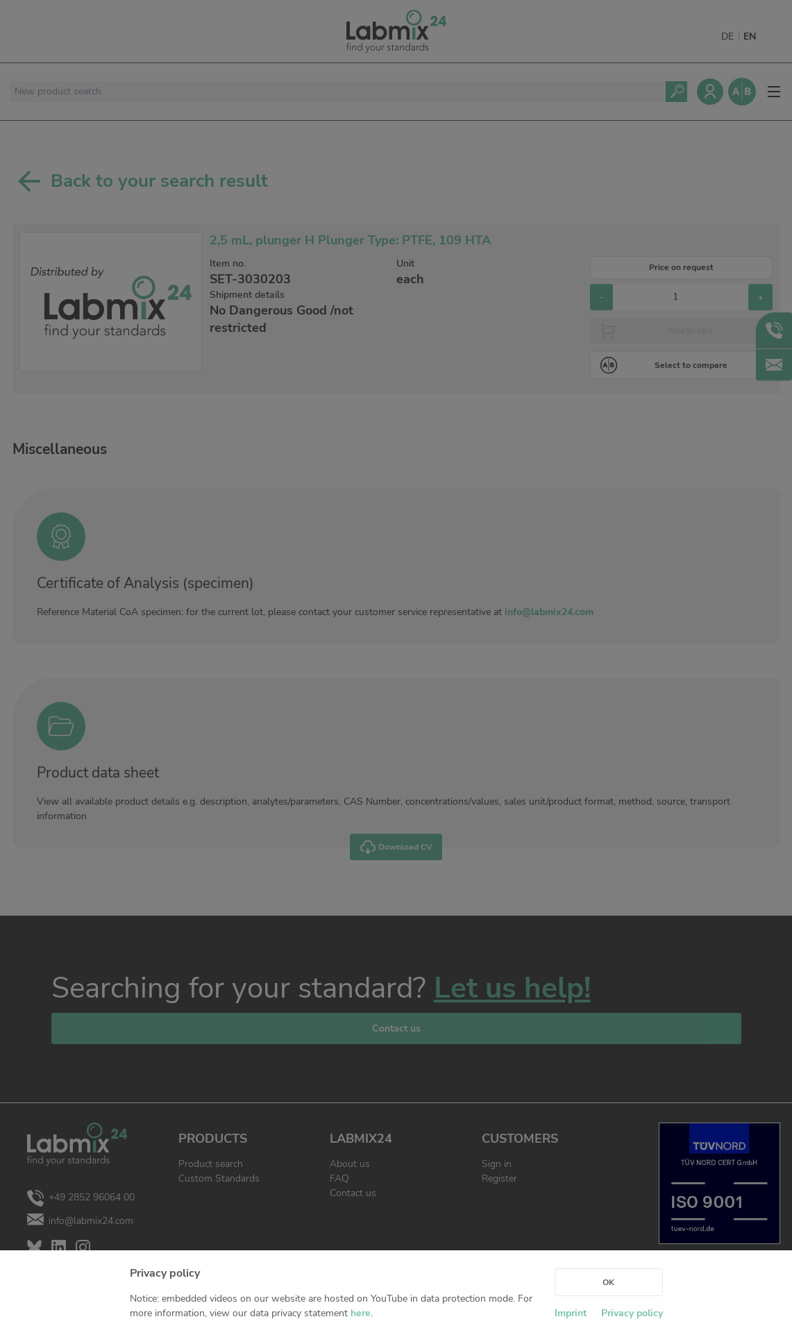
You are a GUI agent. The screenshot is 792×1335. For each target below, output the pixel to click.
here (361, 1313)
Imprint (571, 1313)
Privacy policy (632, 1313)
